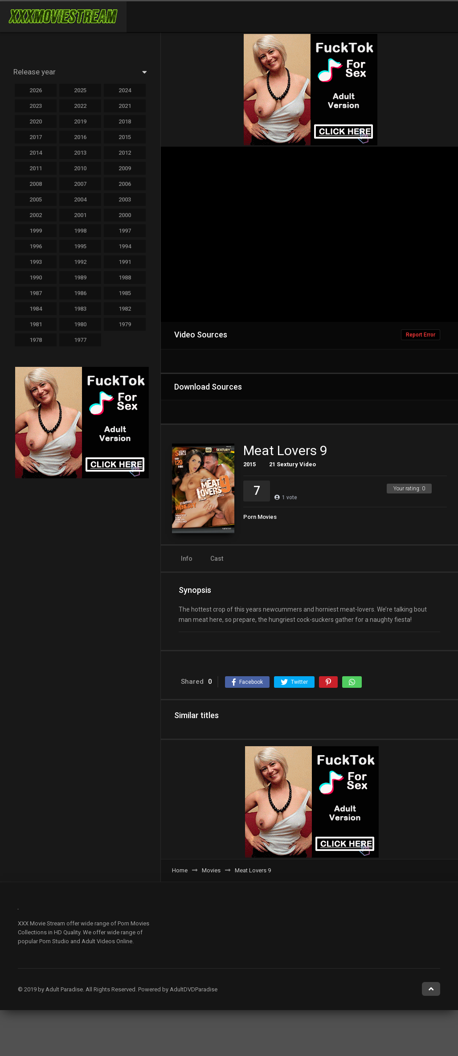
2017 (35, 137)
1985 (125, 293)
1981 (35, 324)
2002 (35, 215)
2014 (35, 152)
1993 (35, 262)
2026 (35, 90)
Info (186, 558)
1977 (80, 340)
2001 (80, 215)
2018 (125, 121)
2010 (80, 168)
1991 (125, 262)
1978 (35, 340)
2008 (35, 184)
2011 (35, 168)
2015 (249, 464)
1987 (35, 293)
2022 (80, 106)
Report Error (420, 335)
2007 (80, 184)
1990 (35, 277)
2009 (125, 168)
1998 (80, 230)
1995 (80, 246)
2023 (35, 106)
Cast (216, 558)
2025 (80, 90)
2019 (80, 121)
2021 (125, 106)
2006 (125, 184)
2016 (80, 137)
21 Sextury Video (292, 464)
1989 (80, 277)
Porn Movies (260, 517)
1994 (125, 246)
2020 (35, 121)
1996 (35, 246)
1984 (35, 308)
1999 (35, 230)
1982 (125, 308)
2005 (35, 199)
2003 (125, 199)
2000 (125, 215)
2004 (80, 199)
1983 (80, 308)
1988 (125, 277)
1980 (80, 324)
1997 (125, 230)
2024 (125, 90)
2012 (125, 152)
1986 (80, 293)
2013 (80, 152)
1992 (80, 262)
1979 (125, 324)
